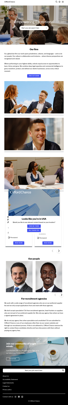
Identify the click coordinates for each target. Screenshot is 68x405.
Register (12, 359)
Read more (19, 243)
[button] (56, 2)
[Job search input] (32, 28)
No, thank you (34, 230)
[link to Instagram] (15, 397)
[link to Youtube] (22, 397)
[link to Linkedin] (19, 397)
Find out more (34, 76)
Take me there (34, 226)
